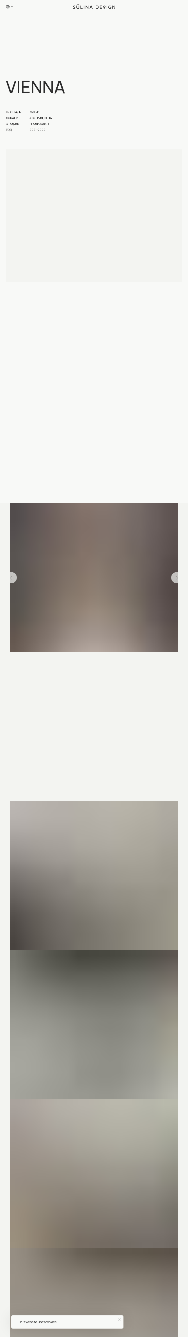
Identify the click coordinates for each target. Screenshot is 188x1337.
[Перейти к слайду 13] (58, 660)
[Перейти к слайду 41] (176, 660)
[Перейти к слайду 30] (129, 660)
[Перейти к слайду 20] (87, 660)
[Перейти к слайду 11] (50, 660)
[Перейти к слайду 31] (134, 660)
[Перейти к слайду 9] (41, 660)
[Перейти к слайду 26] (113, 660)
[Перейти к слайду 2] (12, 660)
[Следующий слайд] (176, 577)
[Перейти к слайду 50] (108, 667)
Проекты (30, 1330)
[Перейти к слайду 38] (163, 660)
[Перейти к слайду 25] (108, 660)
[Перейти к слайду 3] (16, 660)
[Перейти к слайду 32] (138, 660)
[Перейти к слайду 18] (79, 660)
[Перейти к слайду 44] (83, 667)
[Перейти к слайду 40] (172, 660)
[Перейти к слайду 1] (7, 660)
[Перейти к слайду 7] (33, 660)
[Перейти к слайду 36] (155, 660)
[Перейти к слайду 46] (92, 667)
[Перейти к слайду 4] (20, 660)
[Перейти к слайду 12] (54, 660)
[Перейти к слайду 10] (45, 660)
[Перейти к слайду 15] (66, 660)
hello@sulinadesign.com (27, 1190)
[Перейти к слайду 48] (100, 667)
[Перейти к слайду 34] (146, 660)
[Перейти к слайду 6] (28, 660)
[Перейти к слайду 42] (180, 660)
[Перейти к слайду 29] (125, 660)
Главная (10, 1330)
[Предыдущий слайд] (11, 577)
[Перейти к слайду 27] (117, 660)
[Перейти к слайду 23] (100, 660)
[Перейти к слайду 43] (79, 667)
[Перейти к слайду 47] (96, 667)
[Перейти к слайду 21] (92, 660)
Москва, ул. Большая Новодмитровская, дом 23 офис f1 (27, 1291)
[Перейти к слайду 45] (87, 667)
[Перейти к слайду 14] (62, 660)
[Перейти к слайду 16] (71, 660)
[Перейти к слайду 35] (151, 660)
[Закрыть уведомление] (119, 1319)
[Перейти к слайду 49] (104, 667)
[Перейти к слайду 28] (121, 660)
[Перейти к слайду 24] (104, 660)
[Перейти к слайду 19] (83, 660)
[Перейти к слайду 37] (159, 660)
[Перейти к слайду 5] (24, 660)
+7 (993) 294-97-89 (22, 1197)
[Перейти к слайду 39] (167, 660)
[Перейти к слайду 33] (142, 660)
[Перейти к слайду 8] (37, 660)
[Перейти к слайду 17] (75, 660)
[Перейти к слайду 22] (96, 660)
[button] (177, 6)
